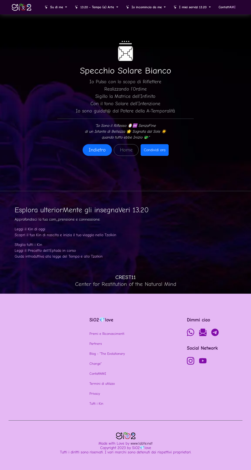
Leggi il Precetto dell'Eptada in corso (45, 250)
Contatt (227, 7)
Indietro (97, 150)
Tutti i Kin (96, 404)
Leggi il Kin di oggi (30, 229)
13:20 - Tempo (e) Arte (95, 7)
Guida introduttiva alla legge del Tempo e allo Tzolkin (59, 256)
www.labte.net (142, 443)
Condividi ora (154, 150)
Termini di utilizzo (102, 384)
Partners (95, 344)
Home (126, 150)
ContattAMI (97, 374)
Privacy (94, 394)
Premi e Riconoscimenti (106, 334)
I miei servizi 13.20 (191, 7)
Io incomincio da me (144, 7)
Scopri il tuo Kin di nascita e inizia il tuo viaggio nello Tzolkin (65, 235)
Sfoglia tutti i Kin (28, 245)
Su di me (54, 7)
